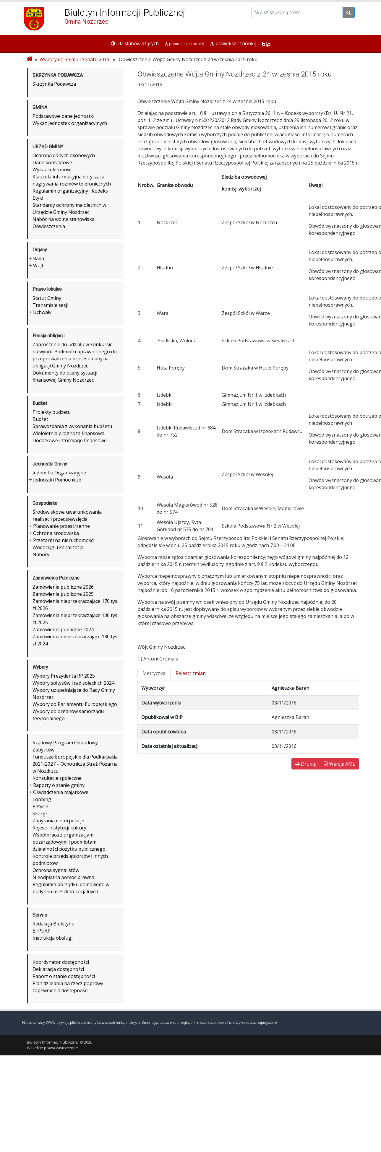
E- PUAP (42, 931)
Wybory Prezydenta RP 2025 (64, 676)
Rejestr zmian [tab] (191, 673)
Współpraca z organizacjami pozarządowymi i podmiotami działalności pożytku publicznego (69, 842)
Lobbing (42, 799)
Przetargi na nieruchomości (63, 540)
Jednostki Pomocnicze (57, 479)
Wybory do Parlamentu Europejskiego (75, 704)
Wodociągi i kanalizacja (58, 547)
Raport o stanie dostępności (64, 976)
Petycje (40, 806)
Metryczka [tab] (154, 673)
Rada (38, 258)
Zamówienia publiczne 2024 (63, 629)
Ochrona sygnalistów (56, 870)
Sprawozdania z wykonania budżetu (72, 426)
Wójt (38, 265)
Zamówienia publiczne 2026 (63, 587)
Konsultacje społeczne (57, 778)
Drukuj (305, 764)
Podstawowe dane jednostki (63, 116)
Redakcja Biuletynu (53, 923)
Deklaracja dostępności (58, 969)
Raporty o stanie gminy (59, 785)
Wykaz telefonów (52, 169)
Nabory (41, 554)
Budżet (40, 419)
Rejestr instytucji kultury (59, 827)
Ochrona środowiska (56, 533)
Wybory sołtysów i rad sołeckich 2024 (73, 683)
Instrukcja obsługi (52, 938)
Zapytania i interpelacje (58, 820)
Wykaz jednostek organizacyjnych (70, 123)
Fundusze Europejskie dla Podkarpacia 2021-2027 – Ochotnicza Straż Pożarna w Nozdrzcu (75, 764)
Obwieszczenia (49, 226)
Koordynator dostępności (61, 962)
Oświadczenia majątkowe (60, 792)
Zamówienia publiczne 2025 (63, 594)
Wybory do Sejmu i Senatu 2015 (74, 59)
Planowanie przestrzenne (61, 526)
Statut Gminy (47, 298)
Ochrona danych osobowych (64, 155)
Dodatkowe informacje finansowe (70, 440)
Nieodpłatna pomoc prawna (63, 877)
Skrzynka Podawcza (54, 84)
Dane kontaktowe (52, 162)
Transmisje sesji (50, 305)
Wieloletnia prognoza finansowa (68, 433)
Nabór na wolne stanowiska (64, 219)
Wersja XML (339, 764)
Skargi (40, 813)
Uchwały (42, 312)
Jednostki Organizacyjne (59, 472)
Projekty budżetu (52, 412)
